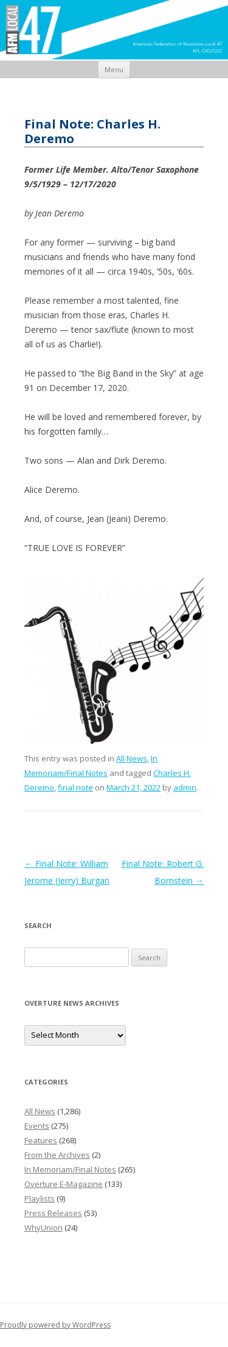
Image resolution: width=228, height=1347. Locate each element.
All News (131, 758)
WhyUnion (43, 1227)
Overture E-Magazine (63, 1183)
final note (75, 787)
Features (40, 1140)
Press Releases (53, 1213)
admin (184, 787)
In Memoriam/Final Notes (70, 1169)
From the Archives (57, 1154)
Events (36, 1125)
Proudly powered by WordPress (55, 1325)
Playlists (39, 1198)
